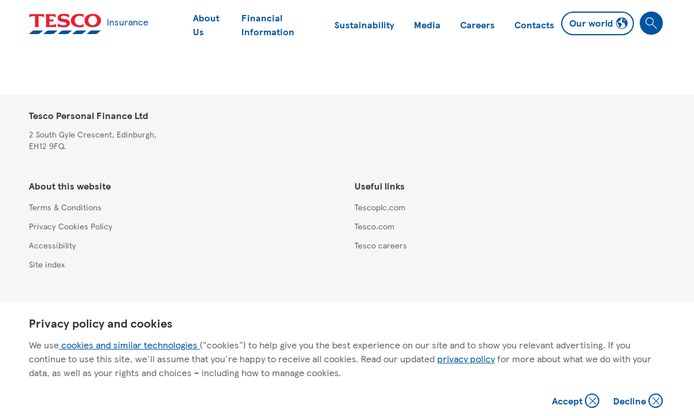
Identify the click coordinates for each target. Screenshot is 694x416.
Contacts (534, 24)
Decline (638, 401)
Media (427, 24)
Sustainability (364, 24)
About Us (206, 24)
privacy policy (466, 358)
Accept (577, 401)
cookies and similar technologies (129, 344)
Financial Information (267, 24)
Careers (477, 24)
